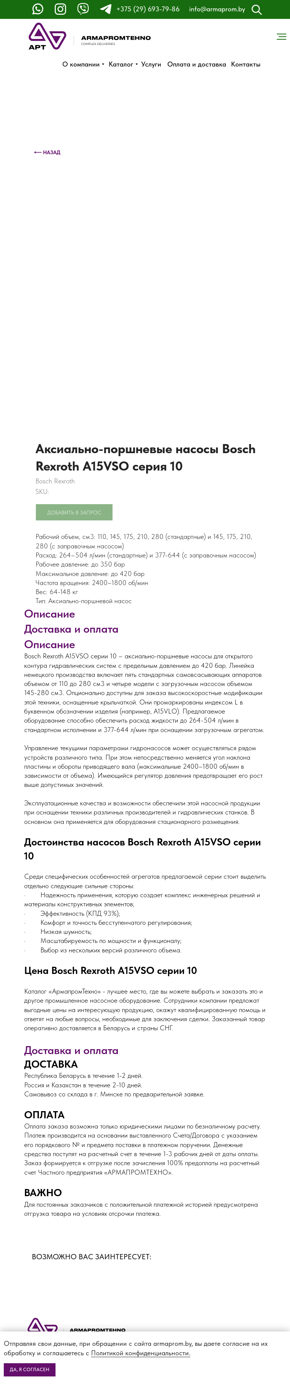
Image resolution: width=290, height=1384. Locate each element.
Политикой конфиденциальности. (140, 1353)
